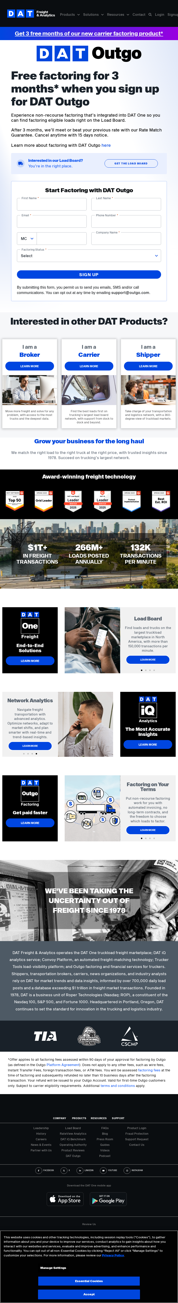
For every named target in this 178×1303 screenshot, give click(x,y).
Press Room (105, 1139)
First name (30, 198)
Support (118, 1118)
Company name (108, 232)
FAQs (105, 1128)
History (41, 1133)
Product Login (136, 1128)
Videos (105, 1150)
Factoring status (34, 249)
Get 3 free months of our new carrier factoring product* (89, 33)
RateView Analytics (73, 1133)
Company (59, 1118)
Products (70, 14)
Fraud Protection (136, 1133)
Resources (118, 14)
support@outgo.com (130, 292)
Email (26, 215)
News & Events (41, 1144)
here (106, 145)
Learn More (148, 659)
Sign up (89, 274)
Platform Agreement (63, 1065)
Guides (105, 1144)
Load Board (73, 1128)
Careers (41, 1139)
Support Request (137, 1139)
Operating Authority (73, 1144)
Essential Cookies (89, 1281)
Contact (139, 14)
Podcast (105, 1155)
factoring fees (149, 1070)
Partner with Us (41, 1150)
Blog (105, 1133)
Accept (89, 1294)
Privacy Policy (113, 1255)
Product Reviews (73, 1150)
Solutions (93, 14)
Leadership (41, 1128)
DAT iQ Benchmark (73, 1139)
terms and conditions (118, 1086)
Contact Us (136, 1144)
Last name (104, 198)
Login (159, 14)
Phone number (107, 215)
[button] (141, 670)
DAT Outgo (73, 1155)
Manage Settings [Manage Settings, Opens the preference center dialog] (53, 1268)
